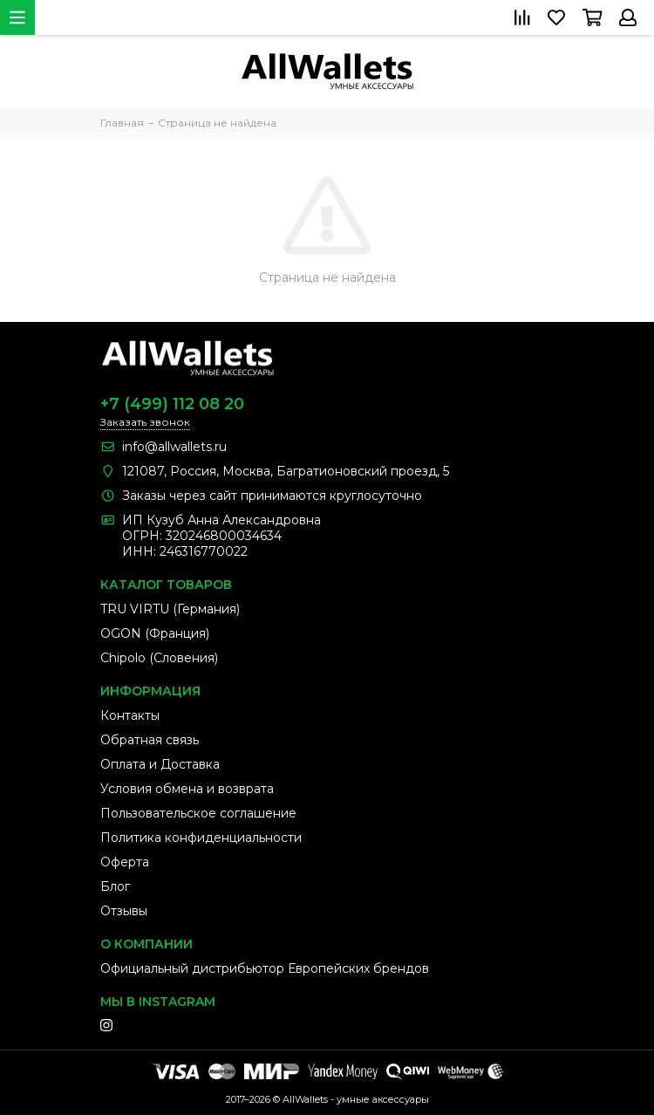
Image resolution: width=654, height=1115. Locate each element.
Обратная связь (149, 740)
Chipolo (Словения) (159, 658)
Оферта (124, 862)
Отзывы (123, 911)
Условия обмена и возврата (187, 789)
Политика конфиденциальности (201, 837)
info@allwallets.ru (174, 447)
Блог (115, 886)
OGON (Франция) (154, 633)
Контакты (130, 715)
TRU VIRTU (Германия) (170, 609)
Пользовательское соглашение (198, 813)
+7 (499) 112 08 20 (172, 404)
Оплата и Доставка (160, 764)
